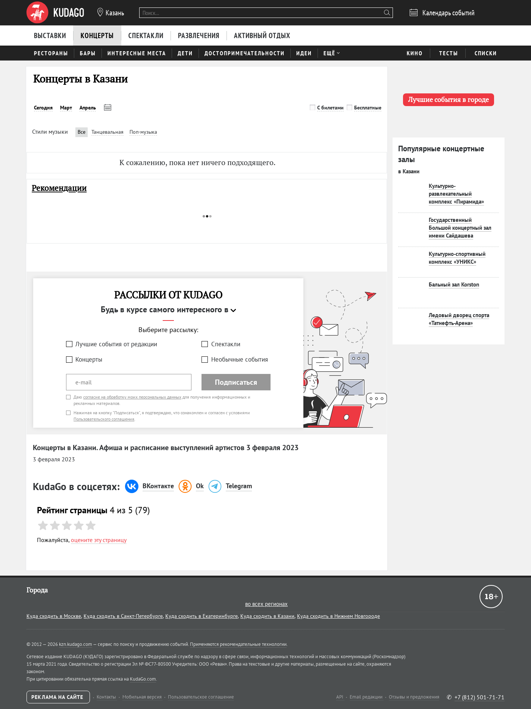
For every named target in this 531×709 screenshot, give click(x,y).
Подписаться (236, 382)
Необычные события (239, 359)
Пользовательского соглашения (104, 419)
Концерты (88, 359)
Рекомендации (59, 188)
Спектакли (225, 344)
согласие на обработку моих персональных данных (132, 397)
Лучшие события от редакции (116, 344)
